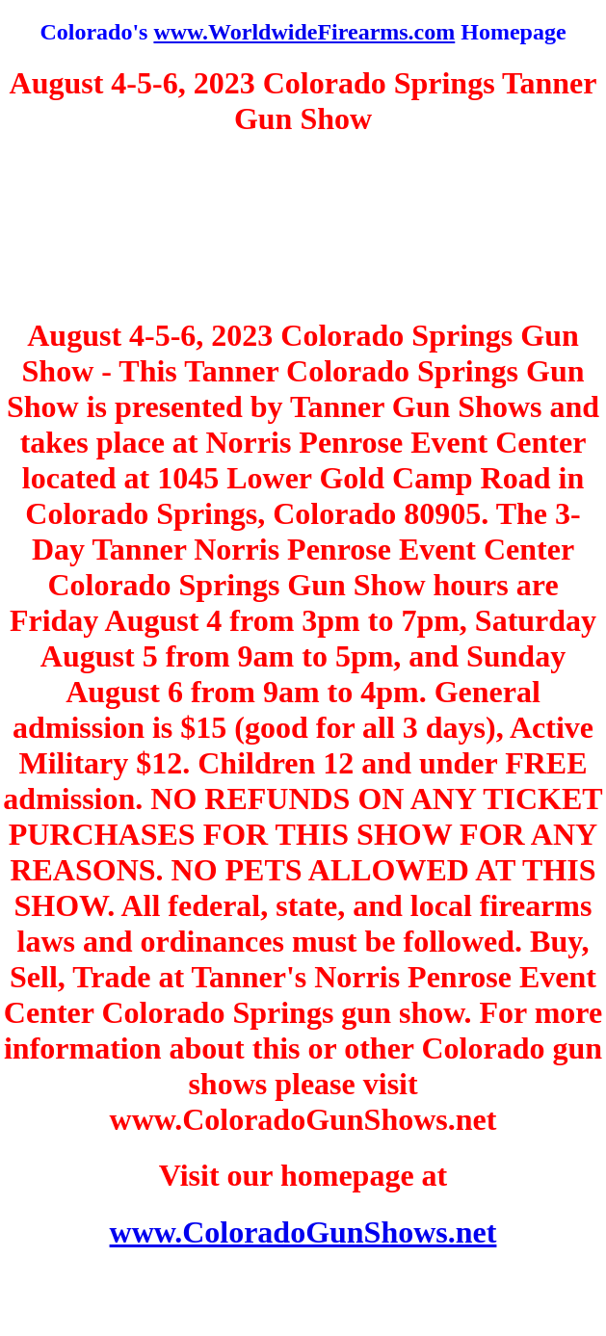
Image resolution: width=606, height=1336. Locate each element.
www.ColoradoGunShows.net (303, 1232)
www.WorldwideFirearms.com (304, 31)
